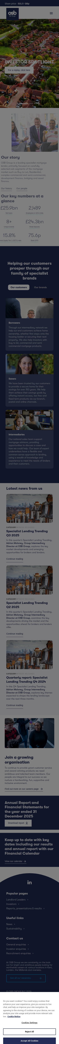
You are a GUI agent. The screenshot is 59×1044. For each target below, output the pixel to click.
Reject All (29, 1035)
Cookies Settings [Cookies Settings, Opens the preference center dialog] (29, 1026)
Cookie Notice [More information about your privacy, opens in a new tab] (13, 1019)
